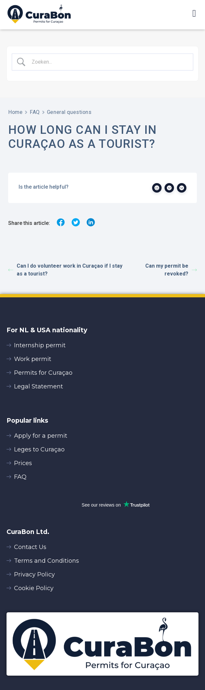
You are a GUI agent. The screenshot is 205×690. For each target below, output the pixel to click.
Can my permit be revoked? (171, 270)
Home (15, 112)
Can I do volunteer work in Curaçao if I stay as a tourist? (65, 270)
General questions (69, 112)
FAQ (35, 112)
